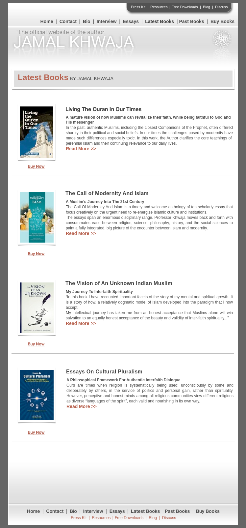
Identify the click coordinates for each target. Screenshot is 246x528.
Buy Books (222, 21)
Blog (206, 7)
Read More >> (81, 148)
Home (46, 21)
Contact (68, 21)
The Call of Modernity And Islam (107, 193)
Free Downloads (185, 7)
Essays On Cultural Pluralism (104, 371)
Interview (107, 21)
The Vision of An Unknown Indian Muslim (118, 283)
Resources (159, 7)
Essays (131, 21)
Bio (86, 21)
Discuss (221, 7)
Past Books (191, 21)
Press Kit (138, 7)
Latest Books (159, 21)
